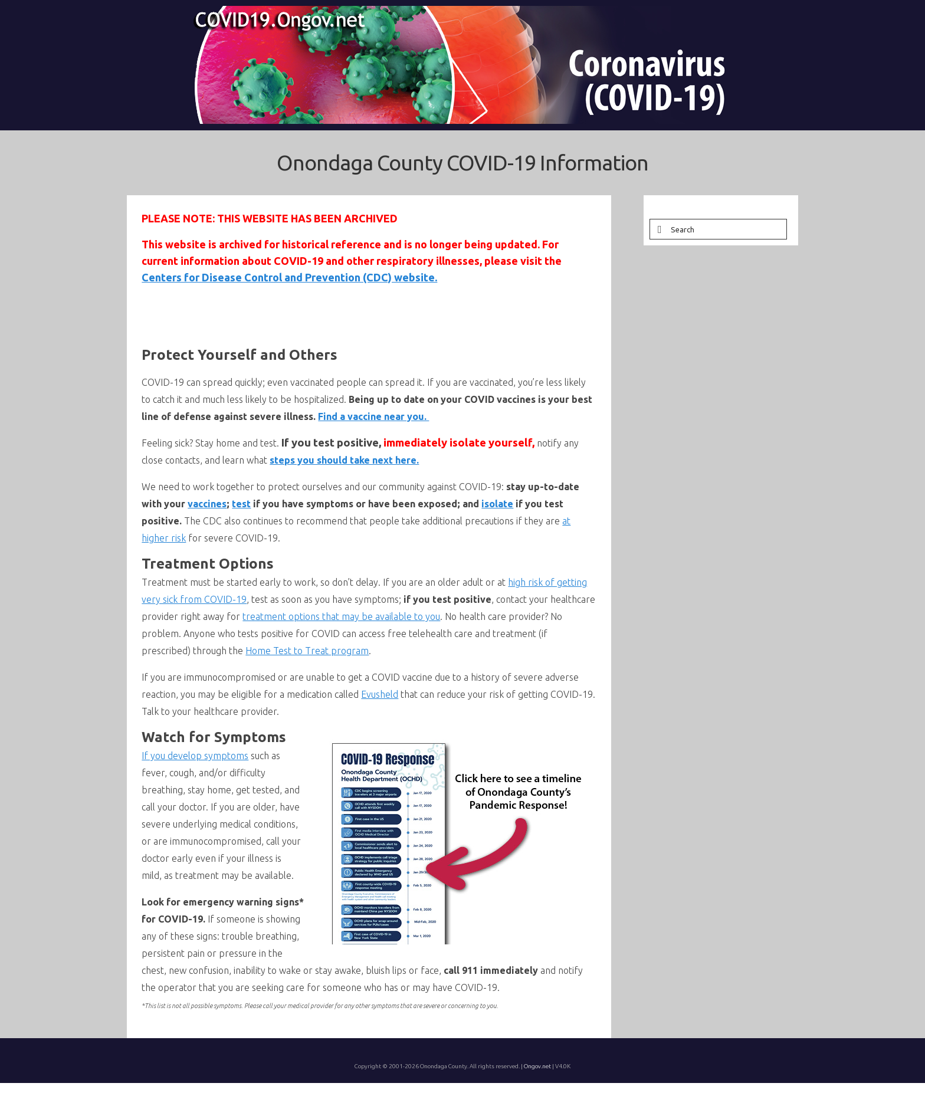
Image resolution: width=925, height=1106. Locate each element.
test (241, 503)
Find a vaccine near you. (373, 416)
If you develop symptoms (195, 755)
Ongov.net (537, 1066)
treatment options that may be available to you (341, 616)
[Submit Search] (658, 229)
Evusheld (379, 694)
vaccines (207, 503)
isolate (497, 503)
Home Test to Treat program (307, 650)
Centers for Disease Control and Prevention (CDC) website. (289, 277)
